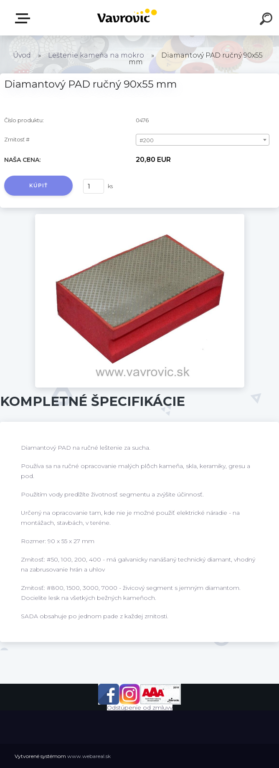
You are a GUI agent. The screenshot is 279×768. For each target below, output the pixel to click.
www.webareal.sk (89, 756)
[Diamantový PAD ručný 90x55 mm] (139, 217)
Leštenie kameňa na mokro (96, 55)
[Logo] (127, 18)
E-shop (24, 18)
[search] (267, 20)
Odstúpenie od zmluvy (139, 707)
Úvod (22, 55)
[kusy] (93, 186)
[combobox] (202, 140)
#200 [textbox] (147, 140)
